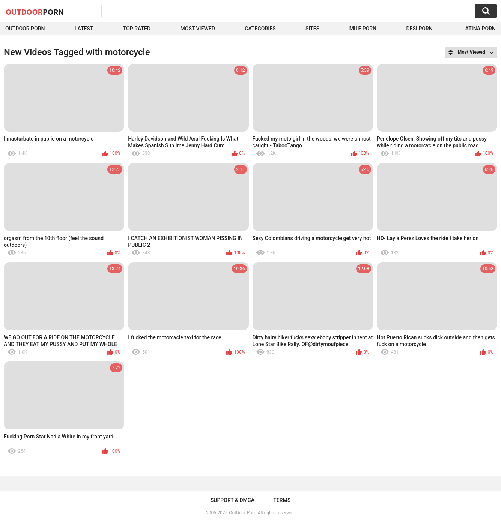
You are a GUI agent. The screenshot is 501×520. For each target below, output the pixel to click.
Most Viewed (198, 29)
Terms (281, 500)
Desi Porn (419, 29)
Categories (260, 29)
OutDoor (35, 11)
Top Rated (136, 29)
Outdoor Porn (25, 29)
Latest (84, 29)
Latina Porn (479, 29)
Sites (312, 29)
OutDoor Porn (242, 512)
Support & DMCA (232, 500)
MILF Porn (362, 29)
